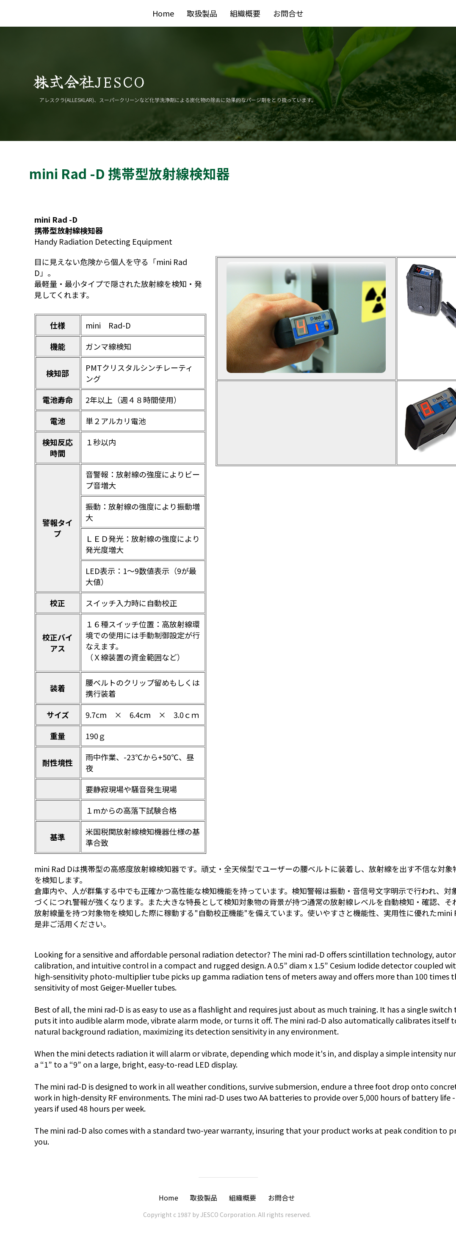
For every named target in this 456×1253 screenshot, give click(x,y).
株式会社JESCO (89, 81)
